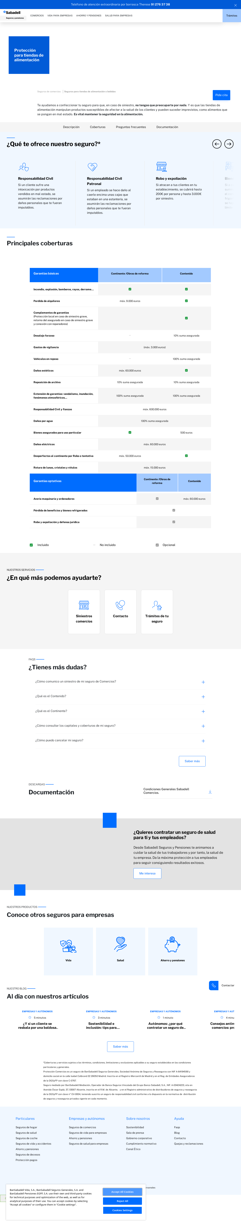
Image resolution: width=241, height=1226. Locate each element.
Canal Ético (133, 1173)
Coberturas (97, 127)
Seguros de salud (26, 1156)
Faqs (177, 1151)
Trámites (231, 15)
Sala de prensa (135, 1156)
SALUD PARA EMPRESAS (118, 15)
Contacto (180, 1162)
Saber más (192, 761)
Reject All (122, 1201)
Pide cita (221, 95)
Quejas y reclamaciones (188, 1167)
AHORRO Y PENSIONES (88, 15)
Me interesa (147, 873)
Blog (177, 1156)
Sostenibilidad (135, 1151)
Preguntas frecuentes (131, 127)
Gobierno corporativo (139, 1162)
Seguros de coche (26, 1162)
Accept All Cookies (122, 1191)
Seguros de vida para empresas (88, 1156)
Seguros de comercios (82, 1151)
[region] (76, 1202)
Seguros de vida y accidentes (33, 1167)
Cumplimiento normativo (141, 1167)
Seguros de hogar (26, 1151)
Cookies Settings (122, 1210)
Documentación (167, 127)
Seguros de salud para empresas (88, 1167)
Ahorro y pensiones (27, 1173)
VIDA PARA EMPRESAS (59, 15)
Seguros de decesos (28, 1178)
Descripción (71, 127)
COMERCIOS (37, 15)
